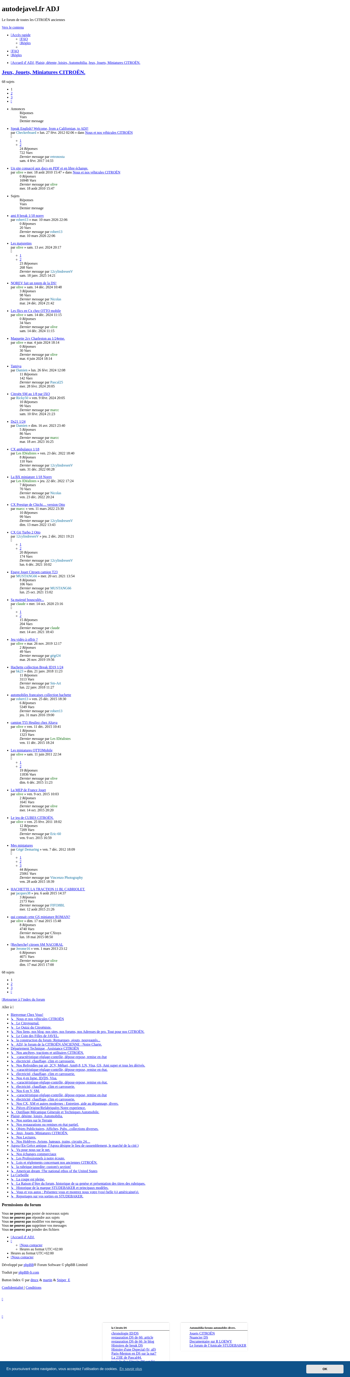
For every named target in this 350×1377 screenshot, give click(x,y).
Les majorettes (21, 243)
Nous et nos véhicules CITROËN (109, 132)
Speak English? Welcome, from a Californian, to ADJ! (49, 128)
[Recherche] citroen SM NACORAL (37, 944)
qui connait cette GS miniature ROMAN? (40, 917)
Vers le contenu (13, 27)
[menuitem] (24, 39)
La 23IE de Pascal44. (126, 1357)
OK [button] (325, 1369)
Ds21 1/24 (18, 421)
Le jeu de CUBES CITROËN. (32, 818)
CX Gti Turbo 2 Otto (25, 532)
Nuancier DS (199, 1337)
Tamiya (16, 366)
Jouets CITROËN (202, 1333)
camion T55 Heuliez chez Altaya (34, 722)
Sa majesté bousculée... (27, 600)
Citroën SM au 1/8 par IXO (30, 394)
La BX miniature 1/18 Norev (31, 477)
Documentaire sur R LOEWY (211, 1341)
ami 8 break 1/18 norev (27, 216)
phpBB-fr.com (29, 1272)
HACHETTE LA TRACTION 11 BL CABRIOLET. (48, 889)
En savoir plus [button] (130, 1369)
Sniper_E (63, 1280)
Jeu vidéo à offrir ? (24, 639)
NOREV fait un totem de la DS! (33, 283)
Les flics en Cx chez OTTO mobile (36, 311)
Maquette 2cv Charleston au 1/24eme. (38, 338)
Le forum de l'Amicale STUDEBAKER (218, 1345)
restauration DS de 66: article (132, 1337)
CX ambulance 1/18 (25, 449)
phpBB (29, 1265)
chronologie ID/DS (125, 1333)
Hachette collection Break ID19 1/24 (37, 667)
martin (47, 1280)
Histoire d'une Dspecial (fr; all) (133, 1349)
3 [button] (11, 97)
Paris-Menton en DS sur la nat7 (133, 1353)
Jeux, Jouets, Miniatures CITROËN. (43, 72)
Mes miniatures (22, 845)
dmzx (35, 1280)
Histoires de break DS (127, 1345)
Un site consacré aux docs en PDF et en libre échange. (49, 168)
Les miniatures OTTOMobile (31, 750)
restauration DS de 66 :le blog (132, 1341)
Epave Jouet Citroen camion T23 (34, 572)
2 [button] (11, 93)
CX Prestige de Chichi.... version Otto (38, 504)
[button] (11, 101)
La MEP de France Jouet (28, 790)
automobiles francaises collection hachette (41, 695)
